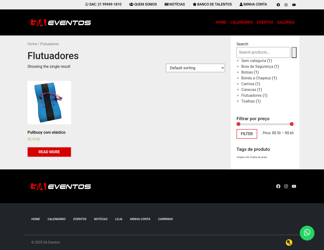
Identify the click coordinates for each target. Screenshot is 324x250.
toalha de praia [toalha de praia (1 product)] (258, 157)
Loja (118, 219)
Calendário (241, 22)
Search (242, 44)
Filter (247, 134)
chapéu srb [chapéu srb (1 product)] (242, 157)
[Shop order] (195, 68)
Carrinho (165, 219)
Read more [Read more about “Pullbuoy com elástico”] (49, 152)
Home (221, 22)
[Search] (294, 52)
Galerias (286, 22)
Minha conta (140, 219)
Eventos (265, 22)
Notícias (101, 219)
